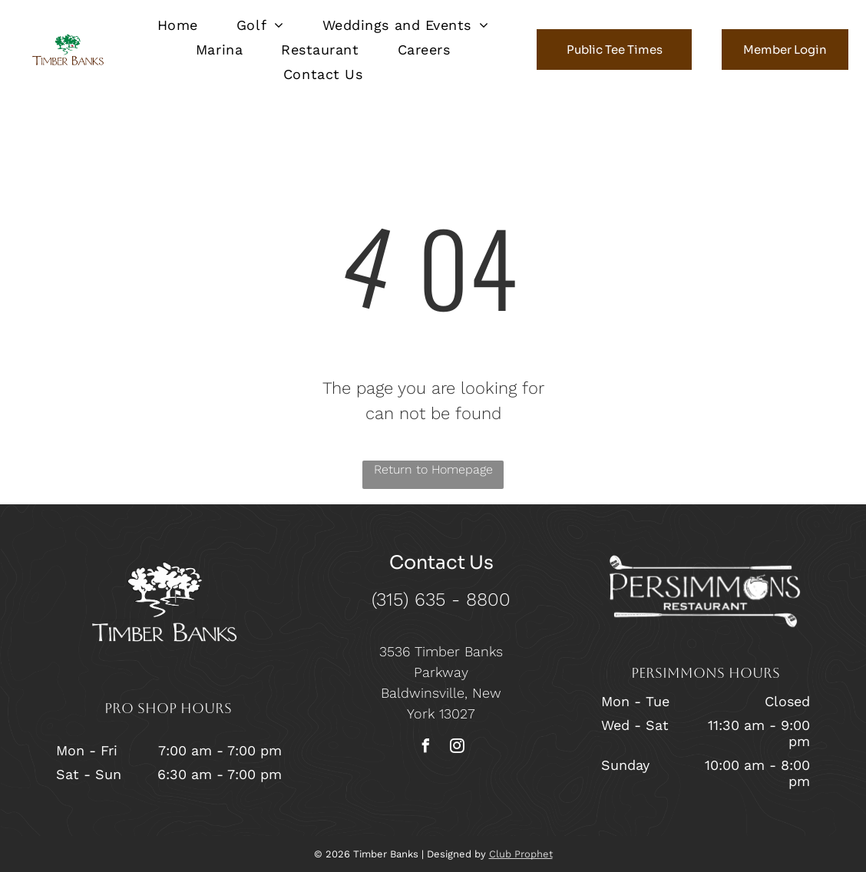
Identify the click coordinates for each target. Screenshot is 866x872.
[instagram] (457, 748)
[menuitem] (177, 24)
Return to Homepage (433, 469)
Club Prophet (521, 854)
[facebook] (425, 748)
